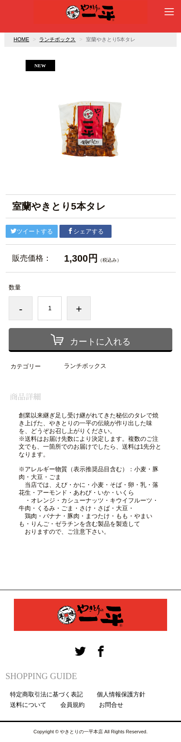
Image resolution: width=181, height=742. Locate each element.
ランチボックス (57, 39)
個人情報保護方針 (121, 694)
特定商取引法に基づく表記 (46, 694)
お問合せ (111, 705)
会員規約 (72, 705)
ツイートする (31, 231)
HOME (21, 39)
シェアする (85, 231)
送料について (28, 705)
